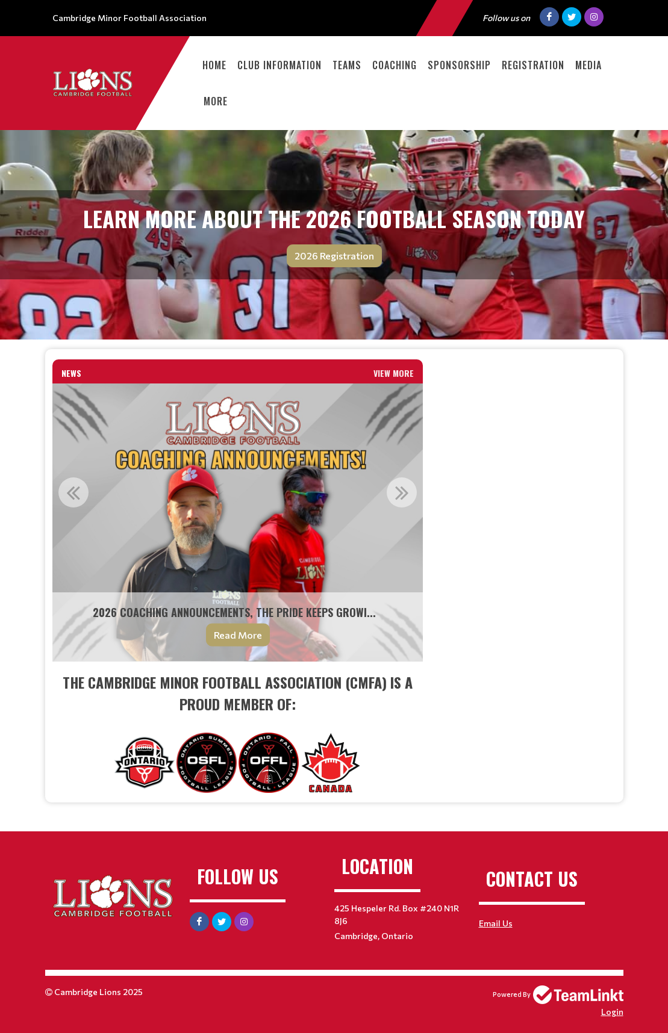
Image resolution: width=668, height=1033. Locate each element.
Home (214, 65)
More (216, 101)
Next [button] (402, 492)
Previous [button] (73, 492)
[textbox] (237, 732)
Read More (238, 635)
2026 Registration (334, 255)
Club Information (279, 65)
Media (588, 65)
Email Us (496, 923)
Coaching (394, 65)
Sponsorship (459, 65)
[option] (237, 522)
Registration (533, 65)
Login (612, 1012)
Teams (346, 65)
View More (393, 373)
